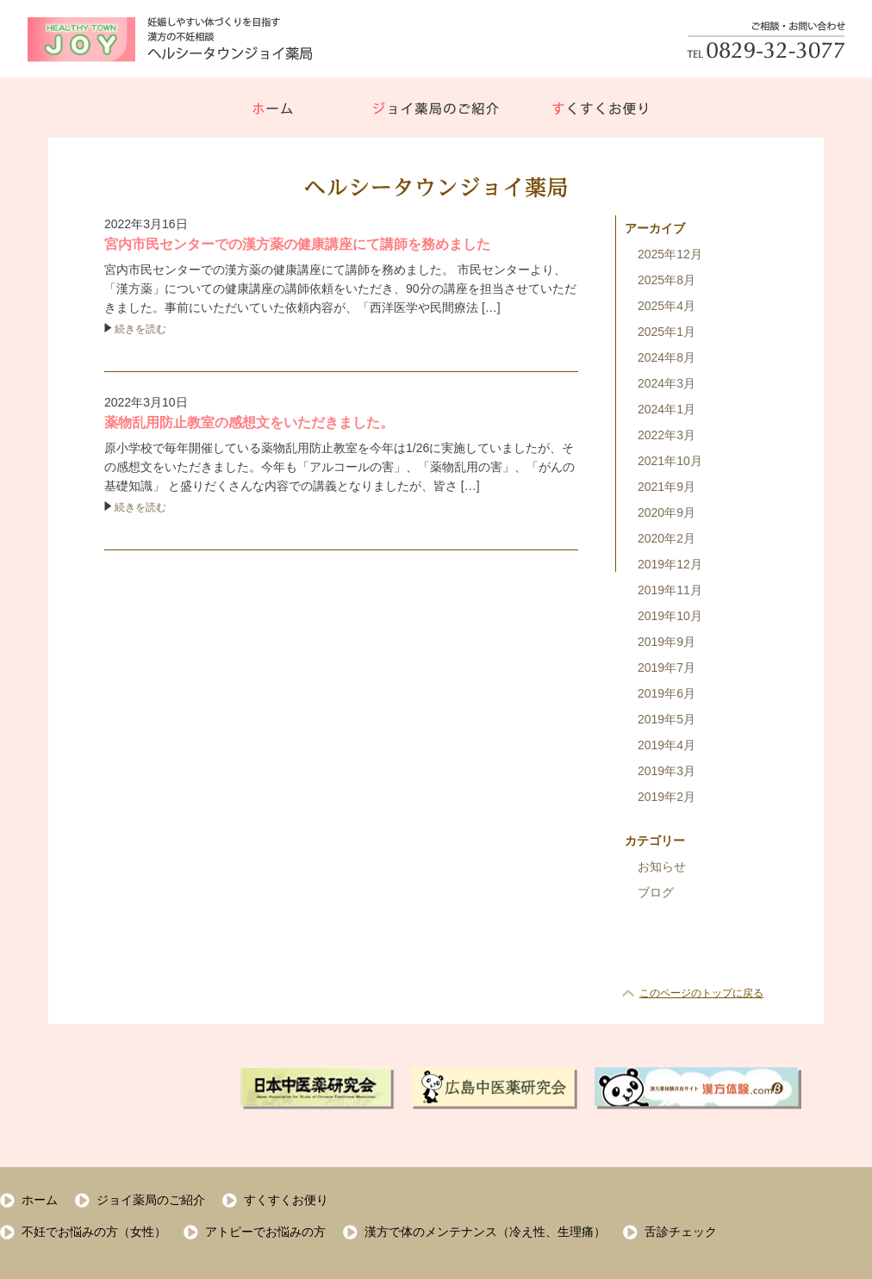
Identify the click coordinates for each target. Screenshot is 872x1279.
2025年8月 (666, 280)
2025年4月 (666, 306)
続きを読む (140, 329)
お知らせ (662, 866)
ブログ (656, 892)
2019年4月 (666, 745)
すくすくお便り (286, 1200)
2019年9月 (666, 642)
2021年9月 (666, 487)
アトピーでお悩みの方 (265, 1232)
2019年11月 (670, 590)
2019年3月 (666, 771)
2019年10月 (670, 616)
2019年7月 (666, 667)
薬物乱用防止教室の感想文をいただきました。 (249, 422)
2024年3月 (666, 383)
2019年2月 (666, 797)
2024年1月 (666, 409)
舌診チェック (681, 1232)
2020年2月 (666, 538)
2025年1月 (666, 331)
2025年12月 (670, 254)
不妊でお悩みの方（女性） (94, 1232)
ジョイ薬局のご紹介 (151, 1200)
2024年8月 (666, 357)
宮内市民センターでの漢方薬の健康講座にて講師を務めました (297, 244)
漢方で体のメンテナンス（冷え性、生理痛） (485, 1232)
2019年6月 (666, 693)
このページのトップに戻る (701, 993)
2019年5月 (666, 719)
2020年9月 (666, 512)
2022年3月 (666, 435)
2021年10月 (670, 461)
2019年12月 (670, 564)
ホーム (40, 1200)
